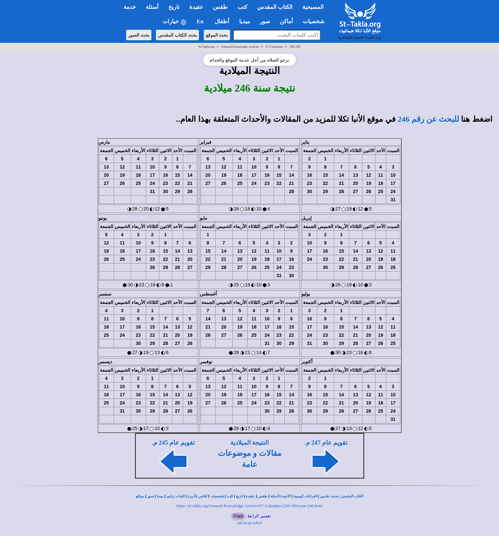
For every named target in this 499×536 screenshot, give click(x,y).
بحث (335, 496)
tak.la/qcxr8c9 (250, 522)
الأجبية (286, 496)
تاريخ (239, 496)
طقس (262, 496)
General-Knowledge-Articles (240, 46)
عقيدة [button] (196, 7)
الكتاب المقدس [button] (275, 7)
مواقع (140, 496)
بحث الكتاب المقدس (177, 35)
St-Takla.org (207, 46)
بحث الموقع (217, 35)
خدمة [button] (130, 7)
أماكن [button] (286, 21)
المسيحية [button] (313, 7)
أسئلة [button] (152, 7)
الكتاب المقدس (352, 496)
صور (150, 496)
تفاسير (325, 496)
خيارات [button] (175, 21)
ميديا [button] (244, 21)
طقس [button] (220, 7)
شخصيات (217, 496)
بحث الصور (138, 35)
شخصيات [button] (316, 21)
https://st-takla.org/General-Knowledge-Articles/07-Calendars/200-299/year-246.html (250, 505)
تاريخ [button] (174, 7)
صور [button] (265, 21)
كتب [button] (242, 7)
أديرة (191, 496)
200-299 (295, 46)
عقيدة (250, 496)
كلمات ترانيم (175, 496)
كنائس (202, 496)
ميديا (160, 496)
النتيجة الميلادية (249, 442)
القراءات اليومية (305, 496)
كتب (230, 496)
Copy (238, 515)
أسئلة (274, 496)
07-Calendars (274, 46)
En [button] (201, 21)
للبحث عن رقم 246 (428, 119)
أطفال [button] (222, 21)
